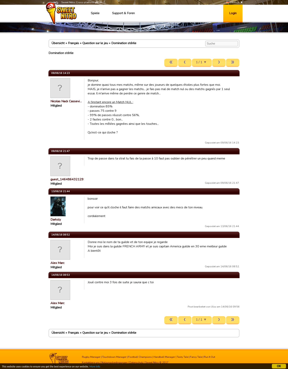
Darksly (55, 219)
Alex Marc (57, 263)
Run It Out (209, 357)
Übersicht (58, 43)
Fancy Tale (196, 357)
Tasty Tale (182, 357)
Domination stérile (123, 43)
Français (73, 43)
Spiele (95, 13)
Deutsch (232, 2)
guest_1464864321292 (67, 179)
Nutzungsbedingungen (114, 362)
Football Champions (140, 357)
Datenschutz (136, 362)
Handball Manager (164, 357)
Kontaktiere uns (91, 362)
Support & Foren (123, 13)
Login (233, 13)
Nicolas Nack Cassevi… (66, 101)
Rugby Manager (91, 357)
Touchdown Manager (114, 357)
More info (94, 367)
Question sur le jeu (95, 43)
